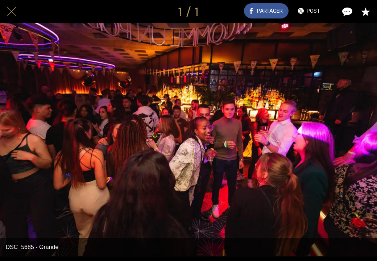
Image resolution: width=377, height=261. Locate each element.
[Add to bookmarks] (365, 11)
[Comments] (346, 11)
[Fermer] (11, 11)
